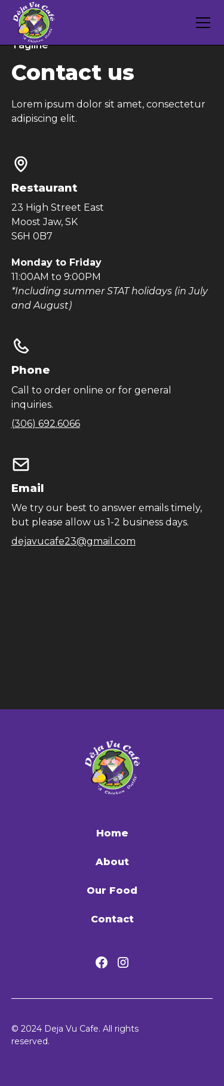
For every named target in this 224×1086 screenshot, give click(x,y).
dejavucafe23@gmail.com (73, 541)
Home (112, 833)
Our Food (112, 890)
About (112, 861)
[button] (201, 22)
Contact (112, 919)
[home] (33, 22)
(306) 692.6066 (45, 423)
